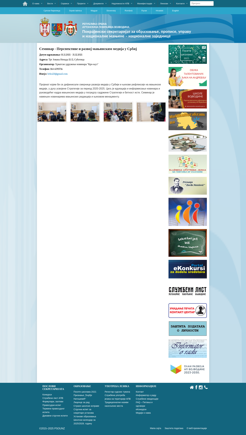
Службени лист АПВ (52, 398)
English (175, 10)
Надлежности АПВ (120, 3)
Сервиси (65, 3)
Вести (50, 3)
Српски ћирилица (52, 10)
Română (129, 10)
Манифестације (144, 3)
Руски (144, 10)
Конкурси (47, 394)
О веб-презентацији (197, 428)
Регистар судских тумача (117, 392)
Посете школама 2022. (85, 392)
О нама (35, 3)
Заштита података (174, 428)
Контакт (140, 392)
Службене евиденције (147, 399)
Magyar (94, 10)
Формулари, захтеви (52, 401)
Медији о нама (143, 413)
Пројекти (81, 3)
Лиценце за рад (82, 402)
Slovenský (111, 10)
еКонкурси (141, 409)
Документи (98, 3)
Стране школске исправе (86, 406)
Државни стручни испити (55, 415)
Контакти (180, 3)
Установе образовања (85, 416)
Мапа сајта (155, 428)
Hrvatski (159, 10)
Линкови (164, 3)
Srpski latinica (75, 10)
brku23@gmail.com (57, 73)
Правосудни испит (51, 405)
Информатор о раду (146, 395)
